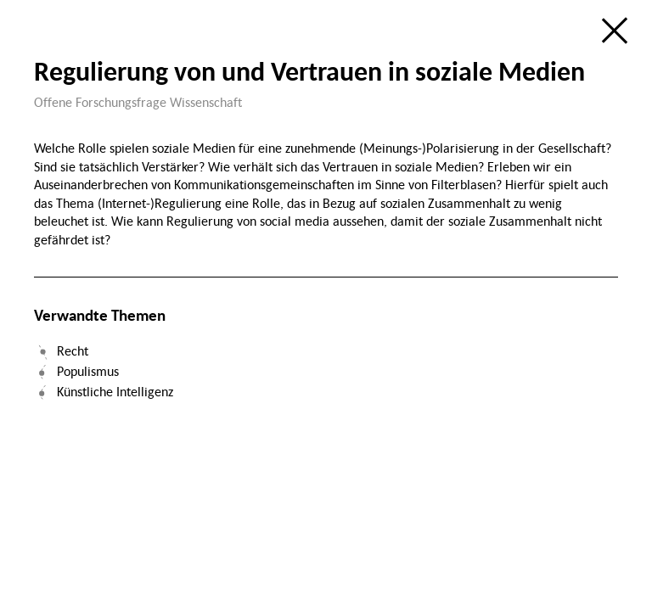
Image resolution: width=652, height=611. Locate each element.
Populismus (88, 370)
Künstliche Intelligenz (115, 391)
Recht (72, 350)
